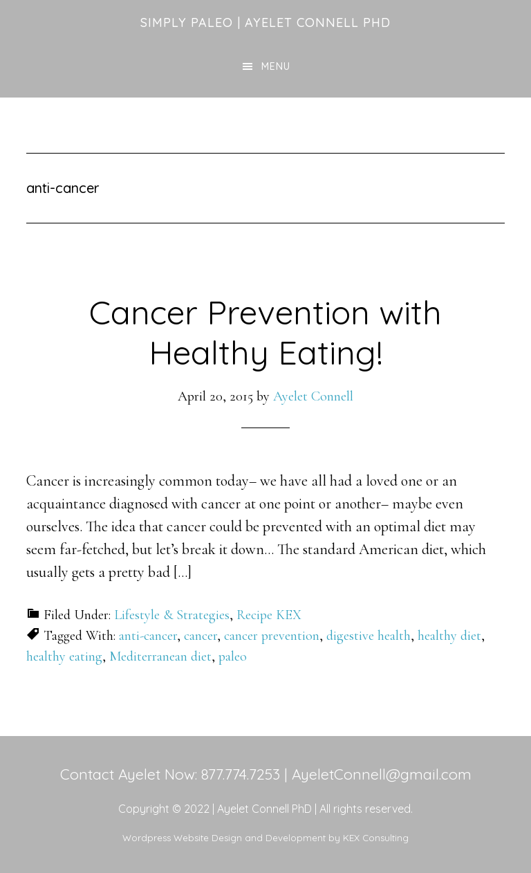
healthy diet (449, 635)
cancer (200, 635)
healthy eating (64, 656)
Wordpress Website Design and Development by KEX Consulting (265, 837)
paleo (232, 656)
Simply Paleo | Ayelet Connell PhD (265, 22)
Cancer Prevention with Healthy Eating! (265, 332)
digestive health (368, 635)
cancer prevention (271, 635)
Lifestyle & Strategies (172, 615)
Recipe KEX (268, 615)
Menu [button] (275, 66)
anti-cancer (148, 635)
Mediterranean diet (160, 656)
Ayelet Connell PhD (264, 809)
